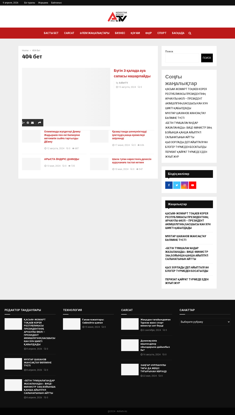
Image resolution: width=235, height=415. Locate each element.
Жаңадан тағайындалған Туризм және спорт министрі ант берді (155, 322)
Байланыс (56, 2)
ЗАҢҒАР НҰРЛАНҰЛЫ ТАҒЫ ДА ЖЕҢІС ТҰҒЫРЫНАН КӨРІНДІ (153, 368)
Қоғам (135, 33)
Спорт (162, 33)
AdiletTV (123, 88)
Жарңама (43, 2)
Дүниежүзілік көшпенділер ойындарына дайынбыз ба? (155, 345)
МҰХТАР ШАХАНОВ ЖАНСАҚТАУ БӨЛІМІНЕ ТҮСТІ (37, 362)
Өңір (148, 33)
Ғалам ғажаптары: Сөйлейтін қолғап (93, 321)
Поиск (169, 51)
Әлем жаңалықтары (94, 33)
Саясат (69, 33)
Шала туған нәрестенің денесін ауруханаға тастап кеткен (133, 161)
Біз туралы (29, 2)
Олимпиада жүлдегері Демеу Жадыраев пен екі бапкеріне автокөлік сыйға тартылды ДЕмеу (64, 136)
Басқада (178, 33)
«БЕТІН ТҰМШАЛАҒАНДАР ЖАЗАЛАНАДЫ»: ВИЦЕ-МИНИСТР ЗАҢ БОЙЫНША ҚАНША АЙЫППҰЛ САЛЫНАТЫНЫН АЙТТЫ (39, 386)
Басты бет (51, 33)
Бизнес (120, 33)
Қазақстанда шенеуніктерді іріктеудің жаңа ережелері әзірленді (130, 135)
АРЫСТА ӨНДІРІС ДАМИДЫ (63, 159)
